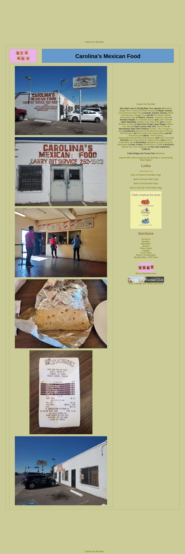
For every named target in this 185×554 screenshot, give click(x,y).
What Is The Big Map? (146, 255)
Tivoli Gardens (156, 135)
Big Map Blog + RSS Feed (146, 257)
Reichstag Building (156, 133)
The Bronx (146, 239)
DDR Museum (126, 133)
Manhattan (146, 244)
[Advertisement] (94, 19)
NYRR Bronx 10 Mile (153, 145)
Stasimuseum (135, 135)
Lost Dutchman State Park (130, 113)
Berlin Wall (142, 133)
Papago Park (140, 115)
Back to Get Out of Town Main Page (146, 188)
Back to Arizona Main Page (146, 183)
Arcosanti (151, 111)
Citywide (146, 250)
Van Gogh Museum (138, 140)
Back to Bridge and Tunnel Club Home (146, 283)
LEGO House (165, 138)
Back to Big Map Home (146, 272)
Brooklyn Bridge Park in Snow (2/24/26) (146, 109)
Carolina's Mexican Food (146, 171)
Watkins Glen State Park (148, 122)
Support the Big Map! (94, 42)
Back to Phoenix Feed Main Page (146, 175)
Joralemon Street (162, 117)
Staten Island (146, 248)
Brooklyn (146, 241)
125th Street (164, 120)
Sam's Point (162, 126)
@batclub (160, 153)
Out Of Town (146, 253)
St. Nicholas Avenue (145, 120)
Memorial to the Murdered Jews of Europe (154, 131)
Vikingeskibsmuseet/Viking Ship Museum (136, 138)
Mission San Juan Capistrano (135, 147)
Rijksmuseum (154, 140)
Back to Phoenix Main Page (145, 179)
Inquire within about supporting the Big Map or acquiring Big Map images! (146, 159)
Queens (145, 246)
